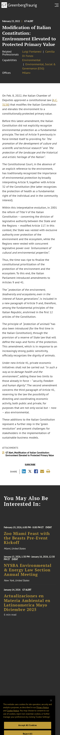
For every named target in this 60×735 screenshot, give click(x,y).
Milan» (26, 73)
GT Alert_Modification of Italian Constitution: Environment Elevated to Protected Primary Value (30, 454)
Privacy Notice (42, 711)
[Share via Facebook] (36, 471)
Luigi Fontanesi (31, 51)
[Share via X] (30, 471)
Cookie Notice (13, 714)
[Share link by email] (42, 471)
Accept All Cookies (27, 728)
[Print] (48, 471)
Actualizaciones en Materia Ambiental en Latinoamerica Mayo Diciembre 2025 (27, 605)
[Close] (51, 704)
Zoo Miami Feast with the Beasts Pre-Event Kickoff (27, 540)
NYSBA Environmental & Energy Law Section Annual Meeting (28, 571)
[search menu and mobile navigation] (57, 5)
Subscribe (30, 464)
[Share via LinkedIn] (24, 471)
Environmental (31, 60)
